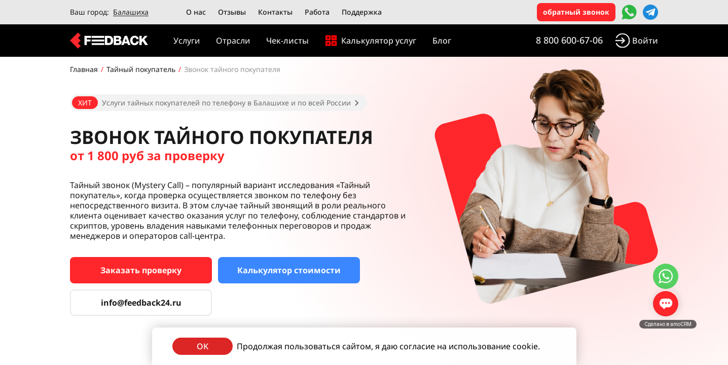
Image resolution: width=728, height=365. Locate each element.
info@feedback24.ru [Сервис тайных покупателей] (141, 302)
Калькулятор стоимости (289, 270)
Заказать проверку (140, 270)
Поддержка (362, 12)
